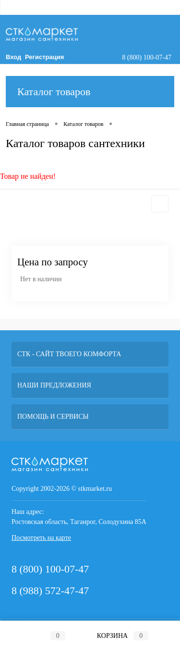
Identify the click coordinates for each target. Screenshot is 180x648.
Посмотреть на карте (41, 537)
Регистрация (44, 57)
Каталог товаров (90, 91)
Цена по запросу (52, 262)
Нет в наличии (40, 279)
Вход (13, 57)
